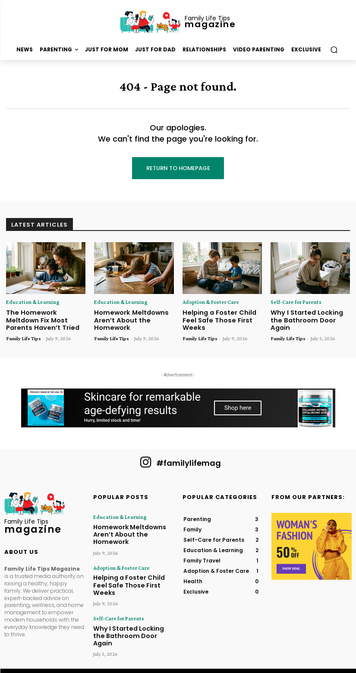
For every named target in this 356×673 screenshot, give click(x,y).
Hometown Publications (153, 654)
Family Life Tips (23, 335)
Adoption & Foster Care (208, 302)
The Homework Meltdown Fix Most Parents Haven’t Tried (44, 318)
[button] (333, 50)
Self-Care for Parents (293, 302)
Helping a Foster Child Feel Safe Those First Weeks (222, 315)
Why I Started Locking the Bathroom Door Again (309, 315)
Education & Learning (30, 302)
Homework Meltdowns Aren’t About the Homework (127, 318)
